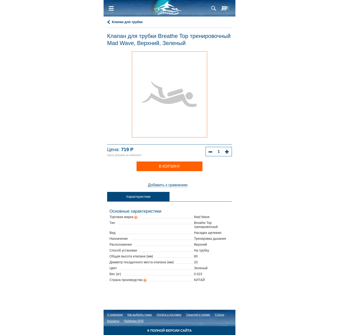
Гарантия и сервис (198, 314)
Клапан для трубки (127, 22)
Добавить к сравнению (167, 185)
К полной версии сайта (169, 330)
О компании (115, 314)
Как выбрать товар (139, 314)
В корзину (169, 166)
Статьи (219, 314)
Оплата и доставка (169, 314)
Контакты (113, 321)
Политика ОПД (134, 321)
